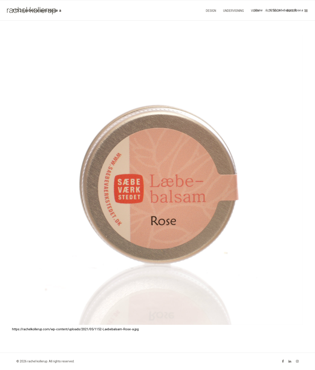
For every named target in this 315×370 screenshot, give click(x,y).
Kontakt (273, 10)
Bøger (292, 10)
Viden (255, 10)
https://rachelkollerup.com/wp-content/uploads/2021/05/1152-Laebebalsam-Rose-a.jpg (75, 329)
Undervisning (233, 10)
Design (211, 10)
